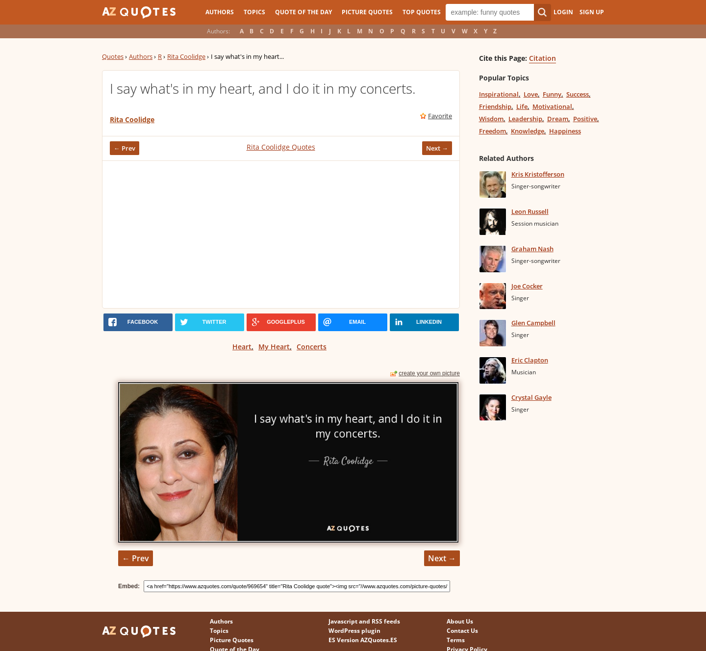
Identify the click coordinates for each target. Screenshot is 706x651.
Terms (456, 640)
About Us (460, 621)
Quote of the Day (303, 12)
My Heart (274, 346)
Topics (254, 12)
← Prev (124, 148)
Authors (219, 12)
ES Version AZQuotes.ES (362, 640)
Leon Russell (530, 211)
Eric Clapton (529, 360)
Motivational (552, 106)
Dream (557, 118)
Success (577, 94)
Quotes (113, 56)
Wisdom (491, 118)
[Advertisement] (280, 234)
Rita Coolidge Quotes (281, 147)
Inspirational (499, 94)
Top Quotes (422, 12)
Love (531, 94)
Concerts (312, 346)
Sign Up (592, 12)
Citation (542, 58)
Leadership (525, 118)
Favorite (440, 115)
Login (563, 12)
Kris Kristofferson (537, 174)
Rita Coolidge (186, 56)
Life (522, 106)
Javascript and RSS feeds (364, 621)
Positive (585, 118)
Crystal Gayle (531, 397)
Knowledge (527, 131)
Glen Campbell (533, 322)
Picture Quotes (367, 12)
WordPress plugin (354, 630)
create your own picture (429, 373)
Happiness (565, 131)
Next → (437, 148)
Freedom (492, 131)
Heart (242, 346)
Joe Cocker (527, 286)
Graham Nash (532, 248)
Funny (552, 94)
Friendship (495, 106)
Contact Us (462, 630)
